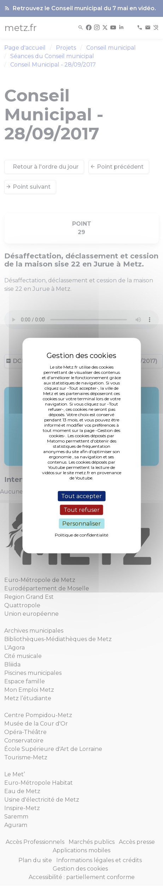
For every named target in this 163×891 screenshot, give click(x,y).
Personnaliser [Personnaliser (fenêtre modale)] (81, 523)
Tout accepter (81, 495)
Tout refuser (82, 509)
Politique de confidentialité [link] (81, 535)
